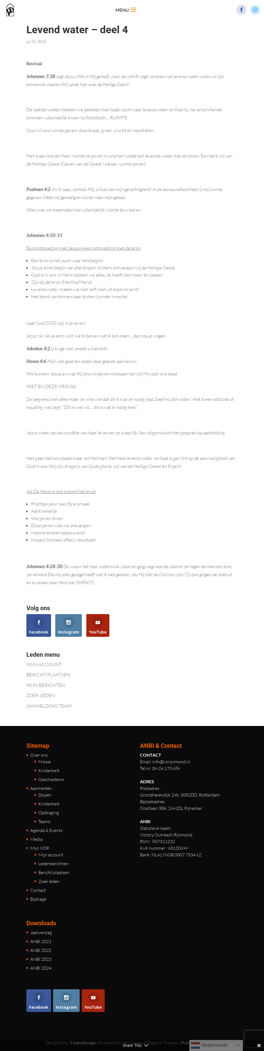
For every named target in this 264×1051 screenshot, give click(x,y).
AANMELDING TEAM (48, 706)
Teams (44, 821)
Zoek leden (48, 881)
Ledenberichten (53, 863)
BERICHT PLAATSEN (48, 675)
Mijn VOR (39, 848)
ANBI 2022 (40, 950)
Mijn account (50, 854)
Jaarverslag (41, 932)
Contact (38, 890)
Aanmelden (41, 788)
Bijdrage (38, 899)
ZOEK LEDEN (40, 695)
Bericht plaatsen (53, 872)
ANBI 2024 (40, 968)
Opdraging (48, 812)
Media (36, 839)
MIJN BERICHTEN (45, 685)
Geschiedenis (51, 779)
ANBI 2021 (40, 941)
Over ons (39, 755)
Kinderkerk (49, 770)
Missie (44, 761)
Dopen (44, 795)
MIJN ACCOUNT (44, 664)
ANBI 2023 (40, 959)
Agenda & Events (46, 830)
